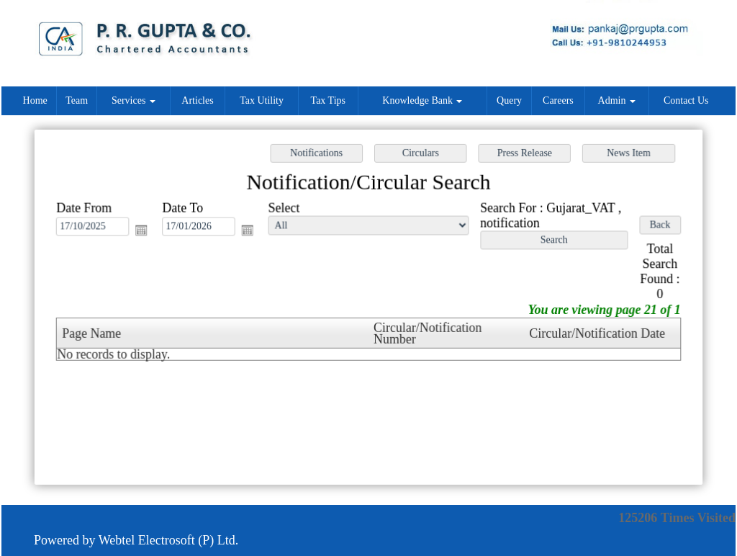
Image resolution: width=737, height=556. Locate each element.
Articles (197, 100)
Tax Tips (328, 100)
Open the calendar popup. (145, 231)
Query (509, 100)
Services (133, 100)
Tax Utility (262, 100)
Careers (558, 100)
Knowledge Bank (422, 100)
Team (76, 100)
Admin (617, 100)
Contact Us (686, 100)
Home (35, 100)
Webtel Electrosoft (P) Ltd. (169, 540)
